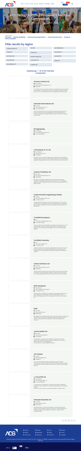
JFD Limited (38, 354)
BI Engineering (39, 129)
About (22, 3)
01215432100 (37, 86)
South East (37, 105)
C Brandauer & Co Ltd (42, 150)
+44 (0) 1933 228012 (39, 134)
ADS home (8, 37)
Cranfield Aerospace (42, 217)
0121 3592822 (38, 155)
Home (26, 430)
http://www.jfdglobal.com (41, 357)
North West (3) (10, 56)
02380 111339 (38, 268)
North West (37, 333)
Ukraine (52, 3)
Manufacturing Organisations (36, 37)
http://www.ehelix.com (40, 312)
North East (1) (58, 52)
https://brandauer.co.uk (40, 153)
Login (68, 2)
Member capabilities (19, 37)
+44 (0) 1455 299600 (40, 382)
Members (41, 3)
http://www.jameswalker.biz (41, 335)
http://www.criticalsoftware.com (42, 267)
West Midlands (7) (11, 64)
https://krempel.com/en (40, 403)
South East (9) (10, 60)
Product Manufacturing (55, 37)
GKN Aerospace (40, 286)
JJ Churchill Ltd (40, 377)
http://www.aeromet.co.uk (41, 107)
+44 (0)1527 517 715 (39, 291)
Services (36, 3)
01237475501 (38, 404)
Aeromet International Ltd (44, 104)
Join (62, 2)
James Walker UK (40, 331)
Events (31, 3)
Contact (65, 4)
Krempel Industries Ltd (42, 400)
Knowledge (47, 3)
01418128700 (38, 359)
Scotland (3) (57, 56)
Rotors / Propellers (10, 38)
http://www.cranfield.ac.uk (41, 243)
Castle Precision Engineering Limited (48, 195)
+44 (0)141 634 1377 (39, 199)
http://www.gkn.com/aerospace (42, 289)
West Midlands (38, 83)
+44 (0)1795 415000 (39, 108)
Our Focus (28, 435)
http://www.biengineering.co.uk (42, 132)
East (36, 219)
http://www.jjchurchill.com (41, 380)
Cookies (63, 435)
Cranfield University (41, 240)
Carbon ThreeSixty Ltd (42, 172)
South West (37, 174)
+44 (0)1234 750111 (39, 245)
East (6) (33, 48)
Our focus (27, 3)
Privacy (63, 430)
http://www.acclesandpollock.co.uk (43, 85)
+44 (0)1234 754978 (39, 222)
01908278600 (38, 313)
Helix (35, 309)
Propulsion (67, 37)
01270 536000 (38, 336)
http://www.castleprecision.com (42, 198)
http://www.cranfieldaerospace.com (43, 221)
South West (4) (35, 60)
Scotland (37, 196)
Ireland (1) (9, 52)
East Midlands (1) (58, 48)
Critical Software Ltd (42, 264)
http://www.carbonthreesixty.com (42, 175)
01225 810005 (38, 177)
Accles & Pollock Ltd (41, 81)
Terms (63, 432)
